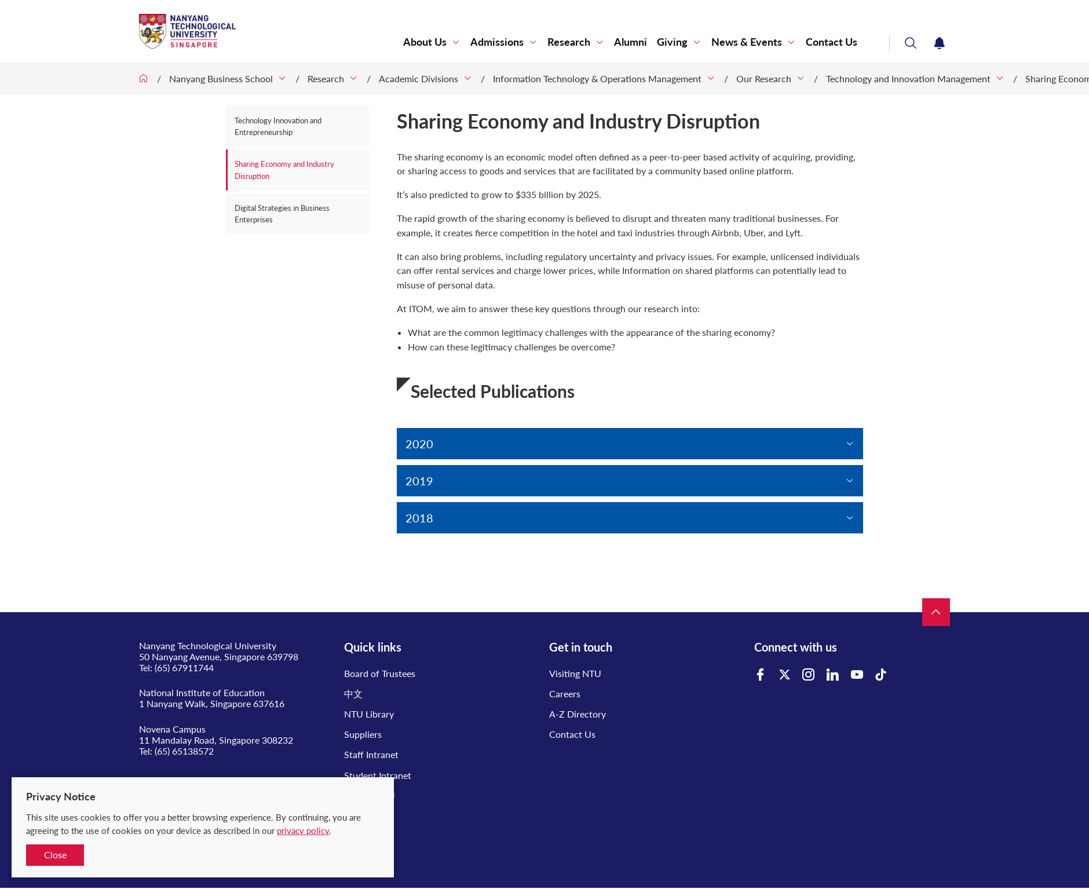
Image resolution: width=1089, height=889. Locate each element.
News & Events (746, 42)
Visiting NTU (575, 673)
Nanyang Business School (221, 78)
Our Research (763, 78)
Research (568, 42)
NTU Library (369, 713)
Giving (672, 42)
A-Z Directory (577, 713)
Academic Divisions (418, 78)
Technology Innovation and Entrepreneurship (278, 126)
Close (55, 854)
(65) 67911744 (184, 667)
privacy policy (303, 830)
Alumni (630, 42)
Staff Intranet (371, 754)
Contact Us (831, 42)
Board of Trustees (379, 673)
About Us (425, 42)
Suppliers (363, 734)
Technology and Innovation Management (908, 78)
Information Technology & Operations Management (597, 78)
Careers (564, 693)
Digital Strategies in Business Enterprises (282, 213)
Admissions (497, 42)
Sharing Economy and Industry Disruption (284, 169)
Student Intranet (377, 775)
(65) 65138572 (184, 750)
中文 (353, 693)
